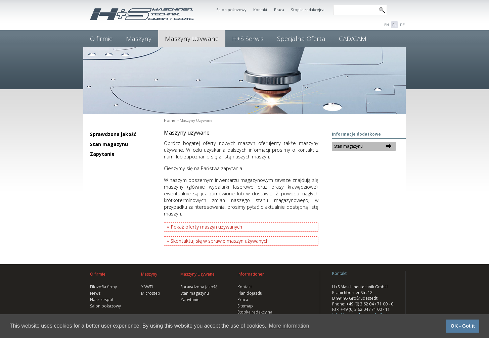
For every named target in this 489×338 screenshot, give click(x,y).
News (95, 293)
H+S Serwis (248, 38)
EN (386, 24)
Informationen (251, 274)
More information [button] (289, 326)
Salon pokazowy (231, 9)
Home (169, 120)
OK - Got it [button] (463, 326)
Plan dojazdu (249, 293)
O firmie (101, 38)
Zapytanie (102, 154)
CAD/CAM (352, 38)
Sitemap (245, 306)
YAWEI (147, 287)
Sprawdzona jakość (113, 134)
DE (402, 24)
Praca (279, 9)
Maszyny (138, 38)
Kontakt (260, 9)
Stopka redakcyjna (307, 9)
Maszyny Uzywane (192, 38)
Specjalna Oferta (301, 38)
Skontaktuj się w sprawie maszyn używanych (220, 241)
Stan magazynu (109, 144)
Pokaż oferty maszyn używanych (206, 227)
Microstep (150, 293)
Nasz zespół (101, 299)
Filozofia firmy (103, 287)
